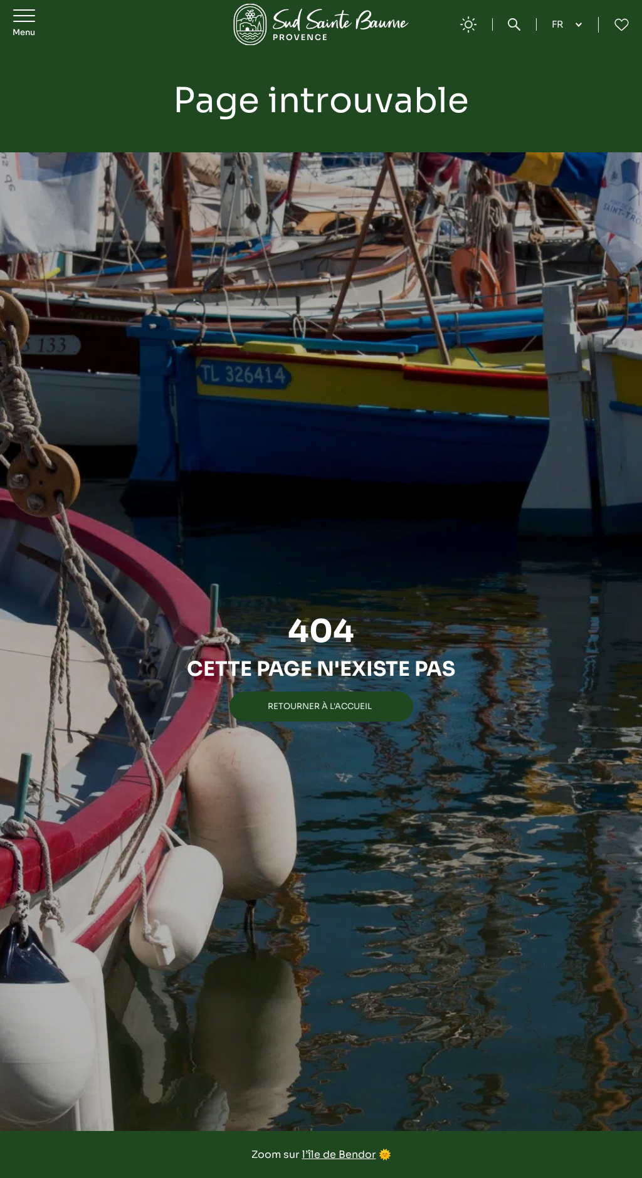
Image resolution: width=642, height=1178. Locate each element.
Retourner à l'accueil (320, 706)
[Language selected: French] (567, 24)
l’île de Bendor (339, 1154)
